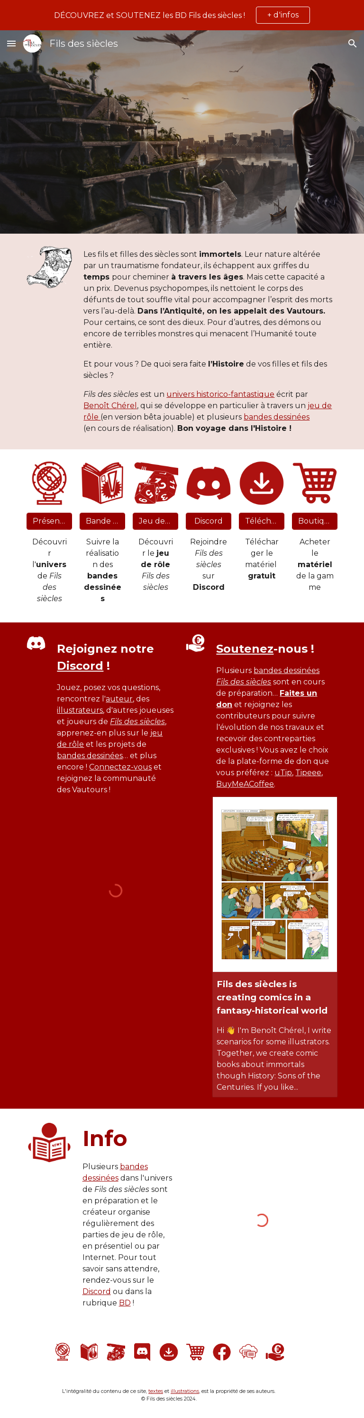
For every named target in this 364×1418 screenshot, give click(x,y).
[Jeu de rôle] (155, 521)
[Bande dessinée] (102, 521)
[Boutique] (314, 521)
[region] (182, 15)
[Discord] (208, 521)
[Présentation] (49, 521)
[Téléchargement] (261, 521)
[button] (11, 43)
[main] (208, 341)
